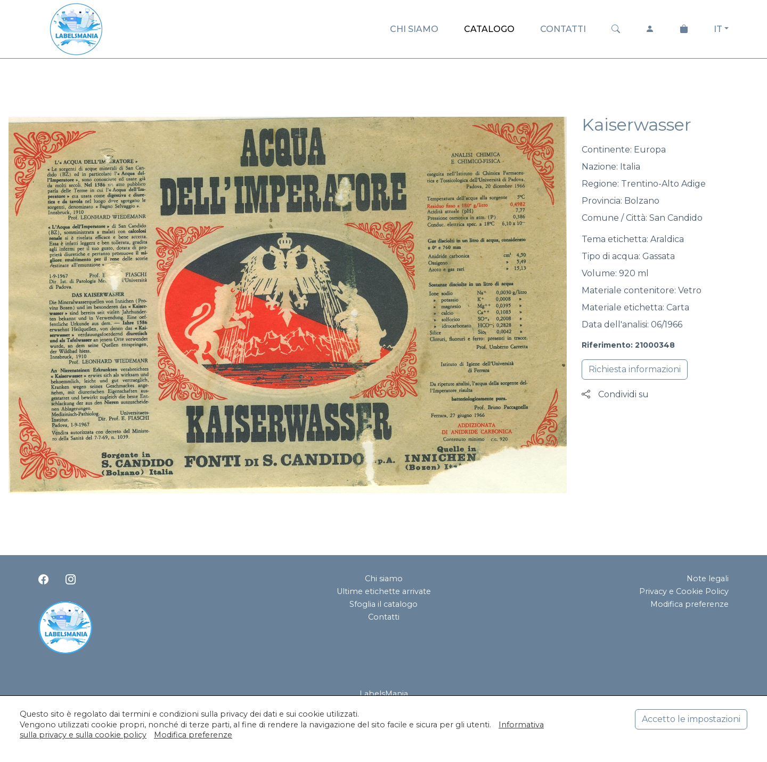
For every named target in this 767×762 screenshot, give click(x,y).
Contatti (383, 617)
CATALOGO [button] (489, 29)
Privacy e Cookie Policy (684, 591)
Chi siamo (384, 578)
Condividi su (615, 394)
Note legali (708, 578)
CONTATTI (563, 29)
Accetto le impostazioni (691, 719)
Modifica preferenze (689, 604)
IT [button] (718, 29)
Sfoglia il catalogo (383, 604)
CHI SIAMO (414, 29)
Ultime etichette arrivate (384, 591)
